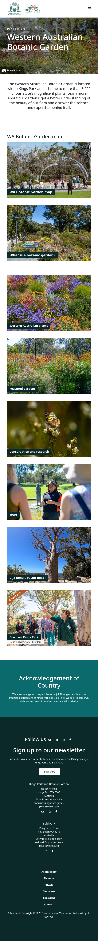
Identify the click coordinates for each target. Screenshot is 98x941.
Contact (49, 904)
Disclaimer (49, 891)
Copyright (49, 898)
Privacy (49, 884)
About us (49, 878)
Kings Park (19, 28)
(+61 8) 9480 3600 (49, 806)
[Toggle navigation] (89, 9)
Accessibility (49, 871)
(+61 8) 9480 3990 (49, 846)
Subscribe (49, 771)
